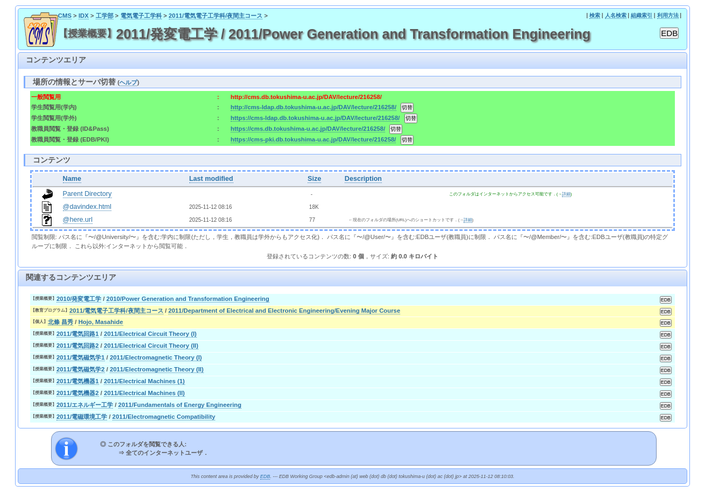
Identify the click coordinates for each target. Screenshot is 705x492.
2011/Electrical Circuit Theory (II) (151, 345)
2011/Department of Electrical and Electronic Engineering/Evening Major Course (284, 310)
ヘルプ (128, 82)
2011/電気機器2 (77, 393)
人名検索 (615, 15)
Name (72, 178)
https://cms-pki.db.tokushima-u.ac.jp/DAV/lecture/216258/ (313, 139)
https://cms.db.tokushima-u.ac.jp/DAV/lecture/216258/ (308, 128)
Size (314, 178)
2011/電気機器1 (77, 381)
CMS (65, 15)
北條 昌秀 (60, 322)
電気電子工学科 (141, 15)
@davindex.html (87, 206)
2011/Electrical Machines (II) (144, 393)
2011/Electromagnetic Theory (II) (156, 369)
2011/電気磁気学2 (80, 369)
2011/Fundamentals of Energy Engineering (179, 405)
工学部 (104, 15)
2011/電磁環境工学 (81, 416)
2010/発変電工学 (78, 299)
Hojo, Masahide (101, 322)
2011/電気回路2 (77, 345)
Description (363, 178)
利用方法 (668, 15)
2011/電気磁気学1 (80, 357)
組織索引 (641, 15)
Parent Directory (87, 194)
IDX (84, 15)
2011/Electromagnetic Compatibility (163, 416)
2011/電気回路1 (77, 334)
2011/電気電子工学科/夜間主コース (216, 15)
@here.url (78, 219)
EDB (265, 476)
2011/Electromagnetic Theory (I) (156, 357)
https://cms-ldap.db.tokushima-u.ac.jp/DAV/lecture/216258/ (315, 118)
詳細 (566, 194)
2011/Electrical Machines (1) (144, 381)
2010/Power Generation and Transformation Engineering (187, 299)
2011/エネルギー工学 (84, 405)
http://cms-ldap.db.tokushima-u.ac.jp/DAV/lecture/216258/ (313, 107)
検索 (594, 15)
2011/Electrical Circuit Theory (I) (150, 334)
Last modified (211, 178)
